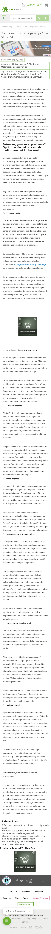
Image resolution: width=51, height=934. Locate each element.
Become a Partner (40, 898)
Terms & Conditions (11, 918)
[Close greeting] (29, 911)
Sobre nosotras (23, 892)
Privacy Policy (30, 918)
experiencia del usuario (32, 76)
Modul (9, 892)
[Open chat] (7, 921)
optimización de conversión (14, 74)
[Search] (23, 18)
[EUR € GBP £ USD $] (30, 4)
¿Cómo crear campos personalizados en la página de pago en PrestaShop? (24, 837)
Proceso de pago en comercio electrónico (26, 71)
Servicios (7, 898)
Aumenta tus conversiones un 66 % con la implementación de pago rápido (23, 832)
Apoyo (25, 898)
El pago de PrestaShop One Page (30, 264)
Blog (17, 898)
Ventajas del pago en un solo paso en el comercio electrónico (22, 843)
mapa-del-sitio (25, 904)
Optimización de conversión (14, 66)
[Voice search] (45, 18)
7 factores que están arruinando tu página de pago (25, 826)
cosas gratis (39, 892)
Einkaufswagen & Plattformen (26, 64)
